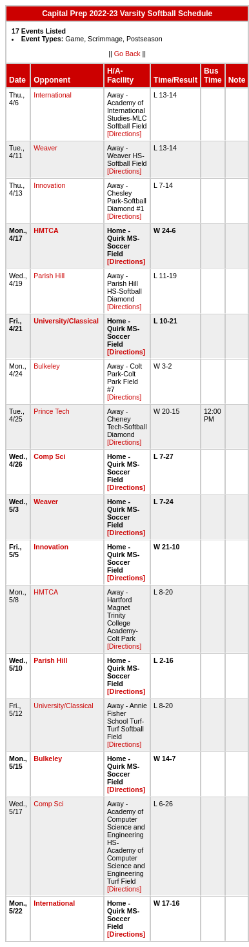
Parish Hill (49, 276)
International (53, 95)
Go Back (127, 53)
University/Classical (66, 321)
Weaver (45, 148)
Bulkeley (46, 366)
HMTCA (46, 230)
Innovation (49, 185)
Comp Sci (49, 456)
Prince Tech (51, 411)
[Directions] (124, 133)
